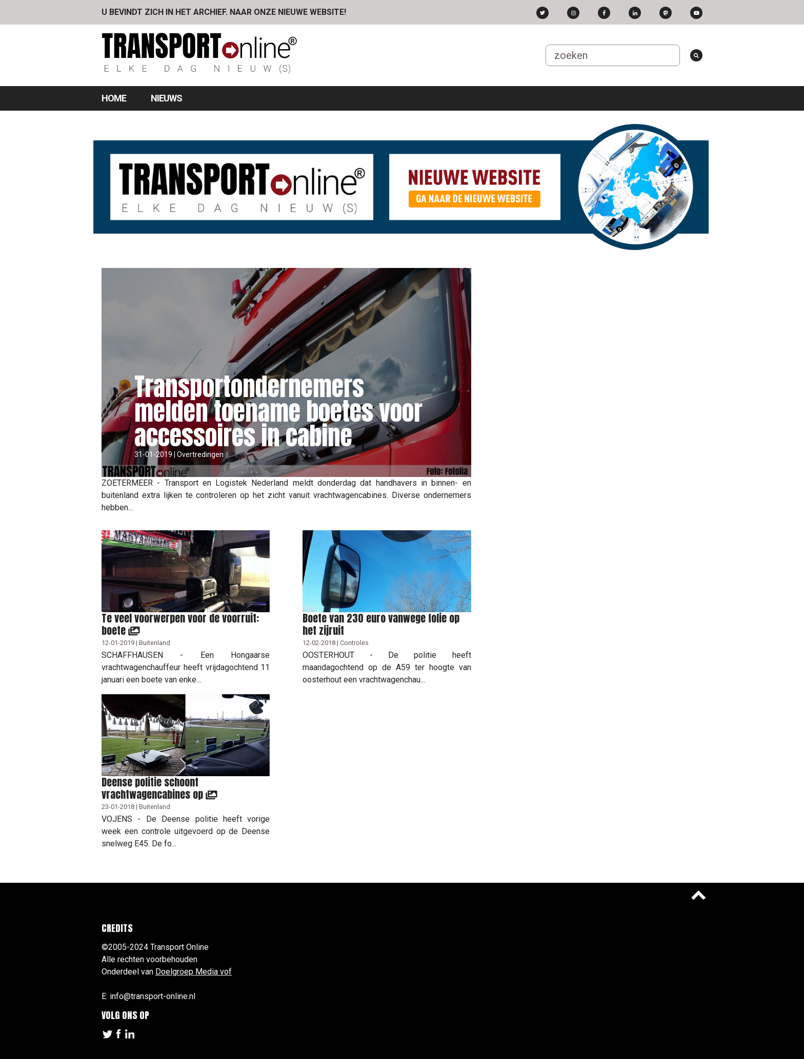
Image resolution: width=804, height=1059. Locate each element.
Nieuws (166, 98)
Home (114, 98)
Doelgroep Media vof (193, 972)
